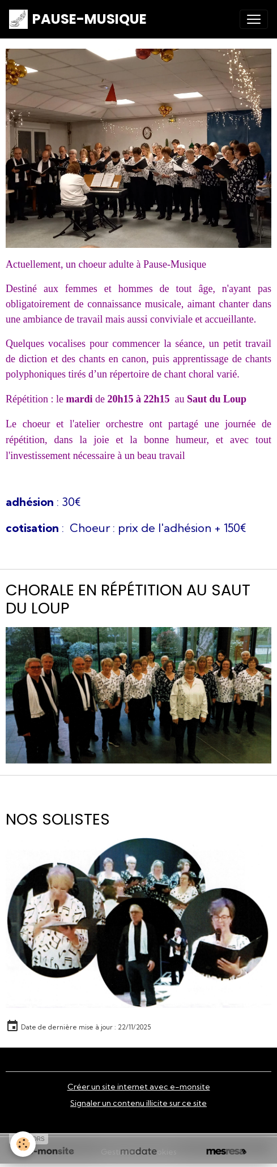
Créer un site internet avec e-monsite (138, 1087)
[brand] (78, 19)
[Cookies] (23, 1144)
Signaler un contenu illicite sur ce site (138, 1103)
